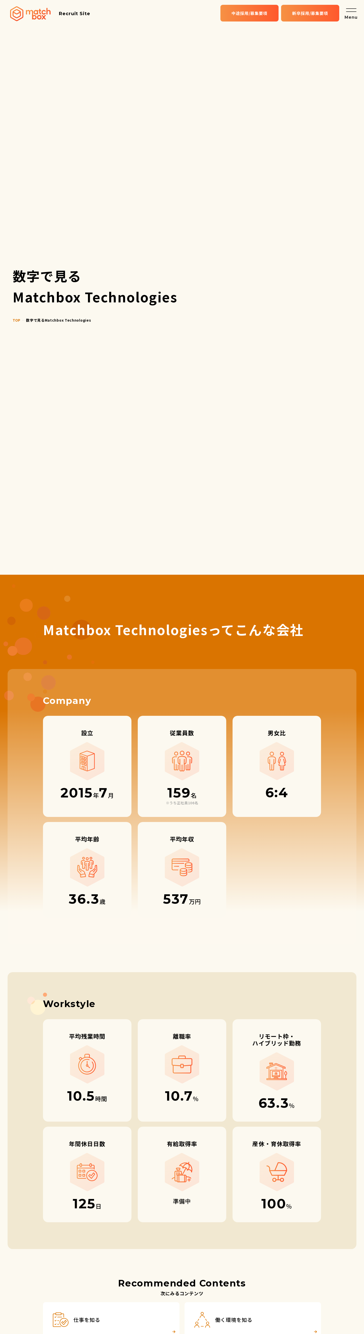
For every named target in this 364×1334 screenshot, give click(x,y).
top (16, 320)
